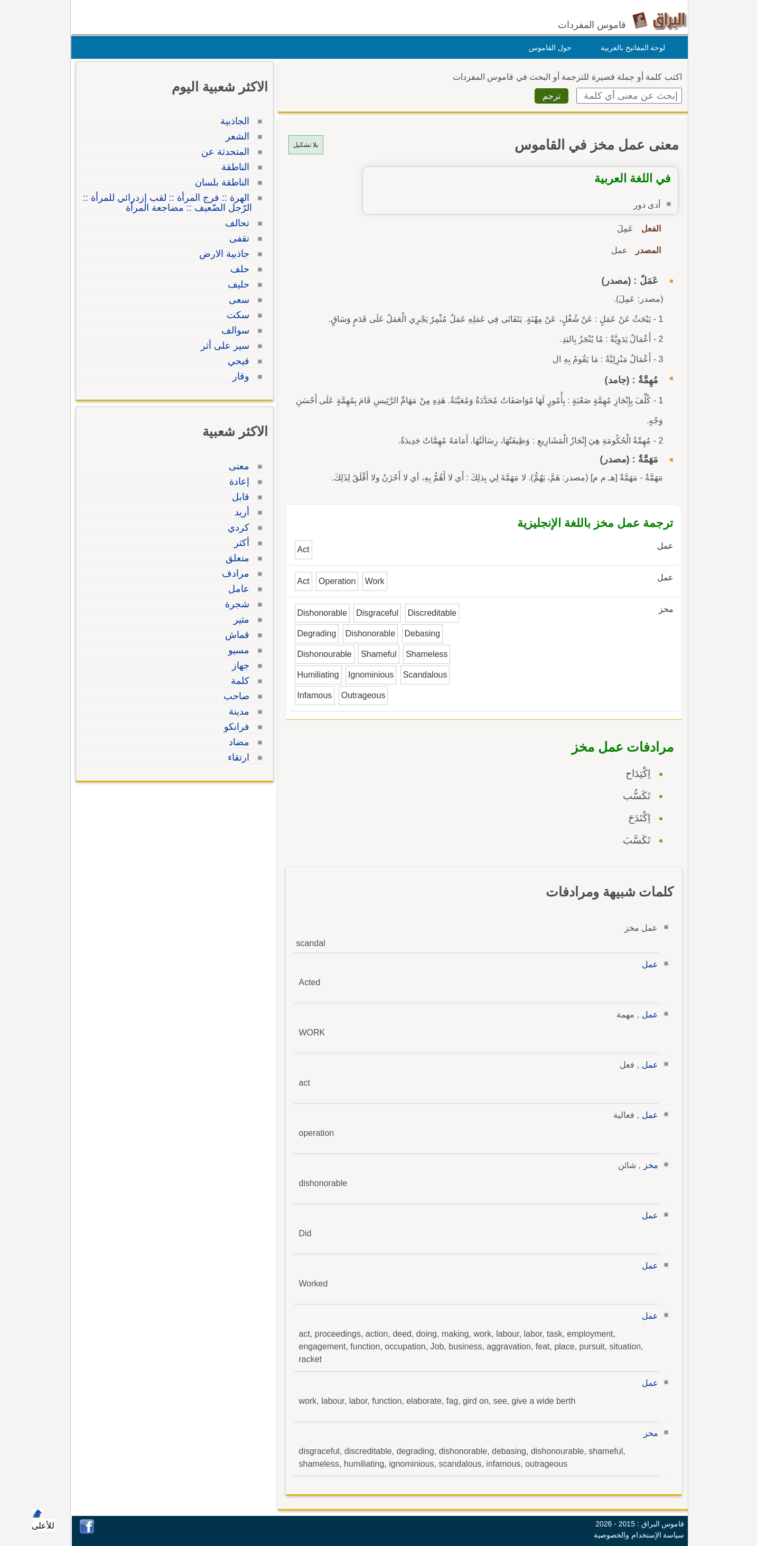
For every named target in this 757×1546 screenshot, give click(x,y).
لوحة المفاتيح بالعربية (630, 47)
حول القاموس (547, 47)
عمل (647, 964)
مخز (648, 1165)
